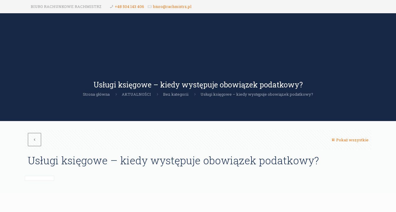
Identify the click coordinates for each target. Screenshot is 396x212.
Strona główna (96, 94)
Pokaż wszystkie (349, 140)
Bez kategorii (175, 94)
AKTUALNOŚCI (136, 94)
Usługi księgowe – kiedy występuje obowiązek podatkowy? (257, 94)
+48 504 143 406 (129, 6)
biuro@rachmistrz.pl (172, 6)
